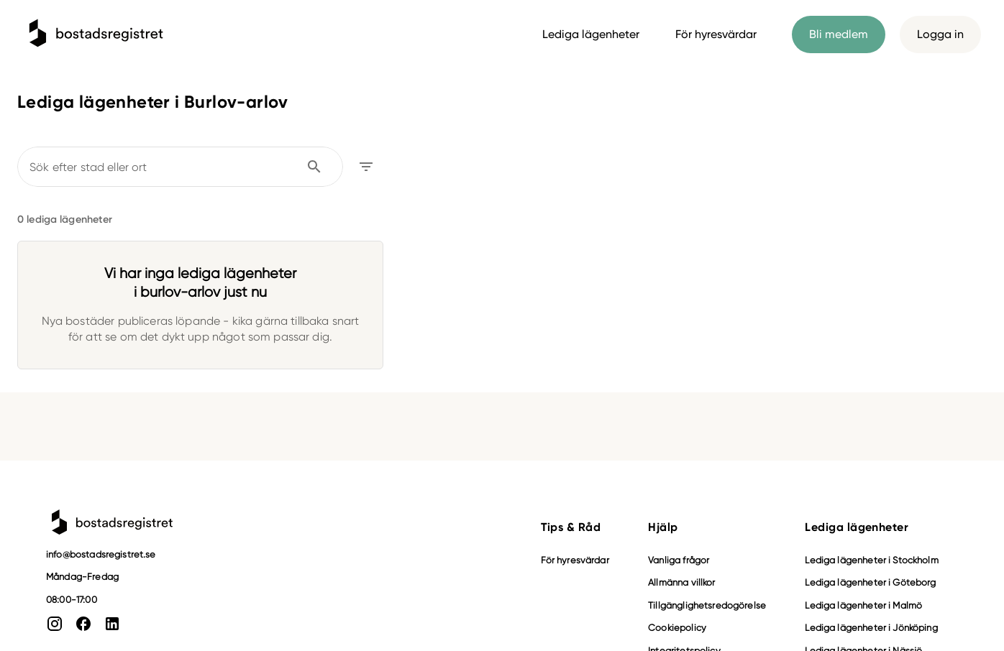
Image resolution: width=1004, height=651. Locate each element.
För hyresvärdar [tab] (716, 34)
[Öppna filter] (366, 166)
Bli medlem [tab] (838, 34)
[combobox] (170, 167)
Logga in (940, 34)
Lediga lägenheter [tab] (590, 34)
